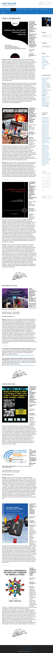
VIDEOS (31, 9)
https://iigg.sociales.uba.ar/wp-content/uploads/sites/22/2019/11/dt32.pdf (19, 365)
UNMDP (43, 68)
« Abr (43, 190)
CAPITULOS (19, 9)
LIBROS (13, 9)
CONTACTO (3, 12)
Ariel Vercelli (9, 3)
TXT (33, 134)
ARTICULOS (7, 9)
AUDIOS (36, 9)
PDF (35, 55)
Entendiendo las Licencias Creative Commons (45, 119)
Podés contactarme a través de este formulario (26, 646)
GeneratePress (32, 651)
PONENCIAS (25, 9)
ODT (30, 56)
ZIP (29, 211)
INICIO (2, 9)
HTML (32, 211)
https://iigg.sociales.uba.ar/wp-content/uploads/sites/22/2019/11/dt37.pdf (19, 355)
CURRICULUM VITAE (44, 9)
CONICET (44, 59)
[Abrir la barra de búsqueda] (51, 12)
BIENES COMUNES (46, 56)
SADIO (43, 66)
